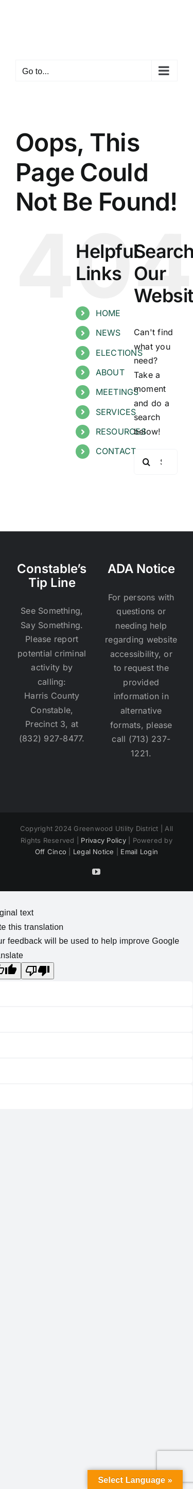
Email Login (139, 851)
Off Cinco (50, 851)
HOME (108, 313)
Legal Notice (93, 851)
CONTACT (116, 451)
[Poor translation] (37, 970)
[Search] (147, 462)
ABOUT (110, 372)
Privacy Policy (103, 840)
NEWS (108, 332)
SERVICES (116, 412)
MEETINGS (117, 392)
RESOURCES (121, 431)
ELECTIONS (119, 353)
